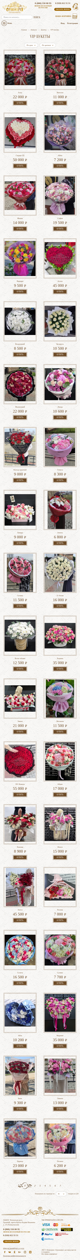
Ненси (60, 847)
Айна (60, 155)
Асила (60, 281)
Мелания (60, 721)
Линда (60, 407)
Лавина (60, 1098)
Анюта (60, 533)
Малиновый (20, 407)
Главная (24, 30)
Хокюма (20, 847)
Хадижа (60, 658)
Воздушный (20, 344)
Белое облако (20, 658)
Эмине (20, 721)
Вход (63, 23)
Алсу (20, 92)
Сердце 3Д (20, 155)
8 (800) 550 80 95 (43, 3)
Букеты (43, 30)
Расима (60, 910)
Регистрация (72, 23)
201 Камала (20, 784)
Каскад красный (20, 470)
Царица (20, 1161)
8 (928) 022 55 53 (62, 3)
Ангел (20, 910)
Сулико (60, 973)
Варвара (20, 281)
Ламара (20, 533)
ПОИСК (36, 17)
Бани (20, 1098)
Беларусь (60, 344)
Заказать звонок (63, 9)
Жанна (20, 218)
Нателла (60, 92)
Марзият (60, 1035)
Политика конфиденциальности (14, 1256)
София (60, 218)
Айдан (60, 784)
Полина (60, 1161)
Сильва (20, 595)
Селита (20, 973)
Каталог (34, 30)
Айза (20, 1035)
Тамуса (60, 470)
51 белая (60, 595)
